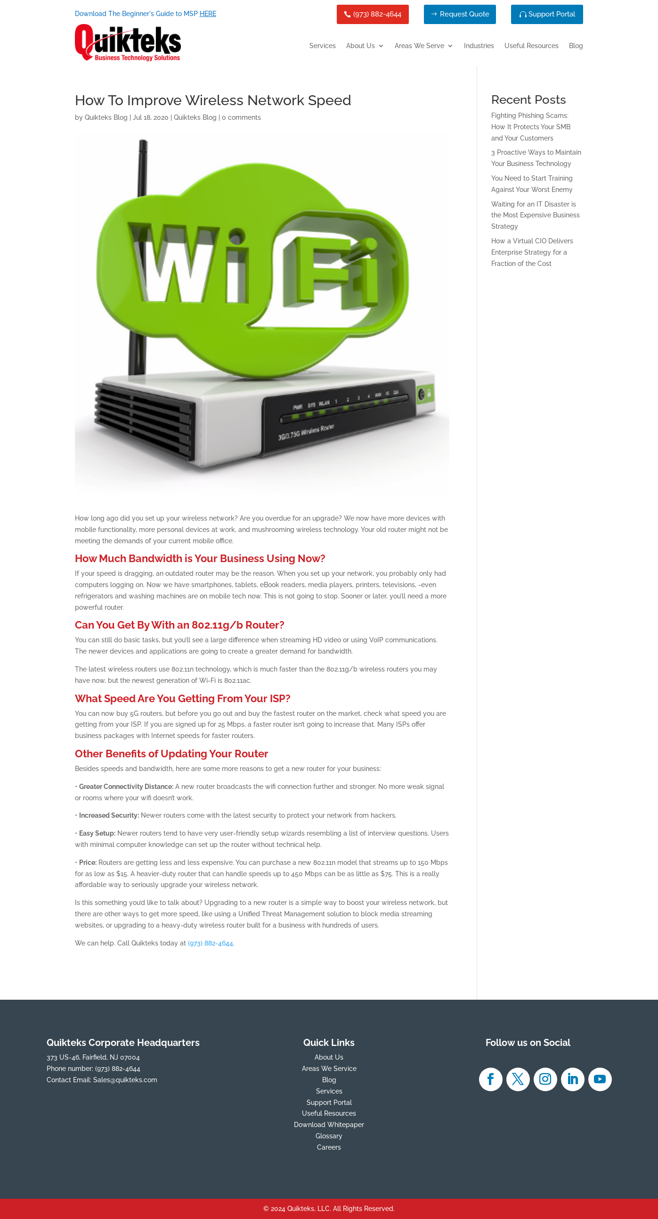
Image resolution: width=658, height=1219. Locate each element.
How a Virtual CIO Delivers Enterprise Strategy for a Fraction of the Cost (532, 252)
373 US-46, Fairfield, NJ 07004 (93, 1057)
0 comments (241, 117)
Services (322, 46)
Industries (479, 46)
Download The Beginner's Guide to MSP (145, 13)
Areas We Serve (419, 46)
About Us (360, 46)
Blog (576, 46)
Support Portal (551, 14)
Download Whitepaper (329, 1124)
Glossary (329, 1136)
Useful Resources (531, 46)
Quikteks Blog (106, 117)
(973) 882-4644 (377, 14)
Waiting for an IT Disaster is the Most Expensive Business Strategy (535, 215)
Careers (329, 1147)
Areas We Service (329, 1068)
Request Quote (464, 14)
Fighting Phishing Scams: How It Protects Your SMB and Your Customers (530, 127)
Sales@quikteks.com (125, 1080)
